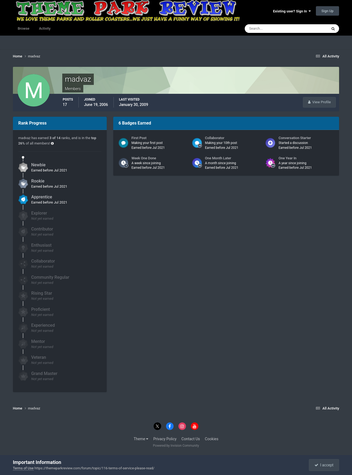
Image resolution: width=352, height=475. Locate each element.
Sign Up (328, 11)
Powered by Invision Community (176, 446)
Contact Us (190, 439)
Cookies (211, 439)
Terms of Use (23, 468)
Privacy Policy (165, 439)
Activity (45, 28)
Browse (23, 28)
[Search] (270, 28)
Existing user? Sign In (292, 11)
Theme (141, 439)
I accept (324, 465)
